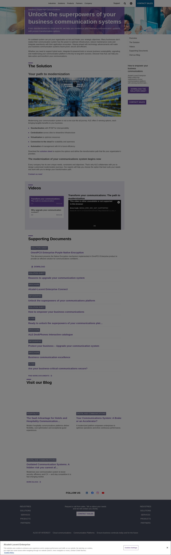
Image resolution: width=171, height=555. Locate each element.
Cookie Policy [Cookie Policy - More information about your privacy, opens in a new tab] (9, 553)
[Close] (167, 547)
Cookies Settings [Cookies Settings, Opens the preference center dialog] (131, 548)
